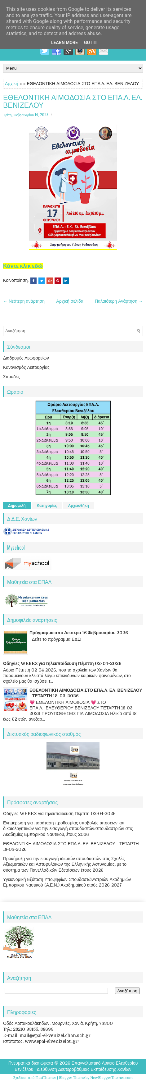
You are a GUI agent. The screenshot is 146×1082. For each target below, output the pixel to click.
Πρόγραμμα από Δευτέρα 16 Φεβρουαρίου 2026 (78, 632)
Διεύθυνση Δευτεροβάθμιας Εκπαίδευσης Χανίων (84, 1069)
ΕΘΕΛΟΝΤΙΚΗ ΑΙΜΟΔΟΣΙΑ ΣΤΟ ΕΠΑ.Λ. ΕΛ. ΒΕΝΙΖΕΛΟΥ (72, 101)
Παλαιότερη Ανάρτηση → (119, 301)
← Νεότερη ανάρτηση (24, 301)
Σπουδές (11, 376)
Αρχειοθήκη (78, 505)
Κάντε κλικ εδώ (23, 266)
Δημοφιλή (17, 505)
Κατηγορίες (47, 505)
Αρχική (11, 83)
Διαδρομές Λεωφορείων (26, 357)
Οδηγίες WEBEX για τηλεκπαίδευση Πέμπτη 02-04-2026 (62, 663)
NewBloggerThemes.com (111, 1078)
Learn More (64, 42)
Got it (90, 42)
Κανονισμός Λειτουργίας (26, 367)
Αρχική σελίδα (69, 301)
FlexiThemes (45, 1078)
